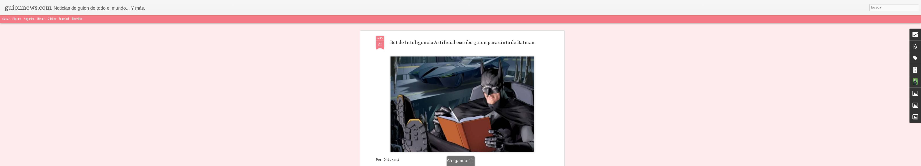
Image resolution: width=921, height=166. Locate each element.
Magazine (29, 19)
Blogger (552, 163)
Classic (6, 19)
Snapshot (64, 19)
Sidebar (51, 19)
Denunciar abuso (568, 163)
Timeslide (77, 19)
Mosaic (41, 19)
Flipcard (16, 19)
